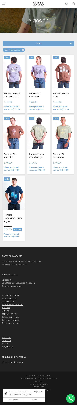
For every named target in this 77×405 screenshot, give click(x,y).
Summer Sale (8, 301)
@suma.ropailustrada (12, 362)
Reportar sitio (38, 387)
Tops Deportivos (9, 314)
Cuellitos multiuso (10, 320)
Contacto (6, 340)
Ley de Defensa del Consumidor (33, 378)
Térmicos (6, 307)
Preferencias (13, 400)
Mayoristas (7, 347)
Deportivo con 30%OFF (12, 304)
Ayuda (5, 344)
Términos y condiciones (38, 384)
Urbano (5, 311)
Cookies (38, 381)
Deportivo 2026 (9, 298)
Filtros (39, 43)
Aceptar (34, 400)
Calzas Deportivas (10, 317)
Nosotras (6, 337)
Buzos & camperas (11, 323)
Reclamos (53, 378)
